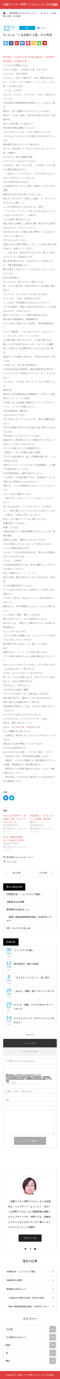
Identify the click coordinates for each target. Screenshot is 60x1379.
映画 (31, 1345)
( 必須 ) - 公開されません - (20, 1091)
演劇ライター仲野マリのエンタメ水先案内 (30, 4)
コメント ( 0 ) (30, 1043)
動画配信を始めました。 (19, 909)
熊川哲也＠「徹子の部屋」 (27, 964)
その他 (31, 1329)
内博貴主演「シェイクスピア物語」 (24, 894)
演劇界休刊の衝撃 (15, 902)
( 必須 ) (11, 1083)
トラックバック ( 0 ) (30, 1051)
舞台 (27, 28)
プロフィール (30, 1238)
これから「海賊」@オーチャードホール (34, 991)
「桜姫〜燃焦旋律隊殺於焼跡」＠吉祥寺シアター (29, 919)
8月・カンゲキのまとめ (18, 928)
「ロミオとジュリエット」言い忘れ (32, 977)
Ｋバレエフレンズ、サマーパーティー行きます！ (34, 1020)
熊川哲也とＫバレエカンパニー (19, 857)
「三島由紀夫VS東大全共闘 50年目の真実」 (26, 1298)
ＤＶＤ (15, 756)
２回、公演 (25, 727)
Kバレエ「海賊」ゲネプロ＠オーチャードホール (33, 1006)
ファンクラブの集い (24, 950)
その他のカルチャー (31, 1337)
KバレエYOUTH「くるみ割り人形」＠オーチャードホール (14, 818)
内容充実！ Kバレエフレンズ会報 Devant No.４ (42, 818)
